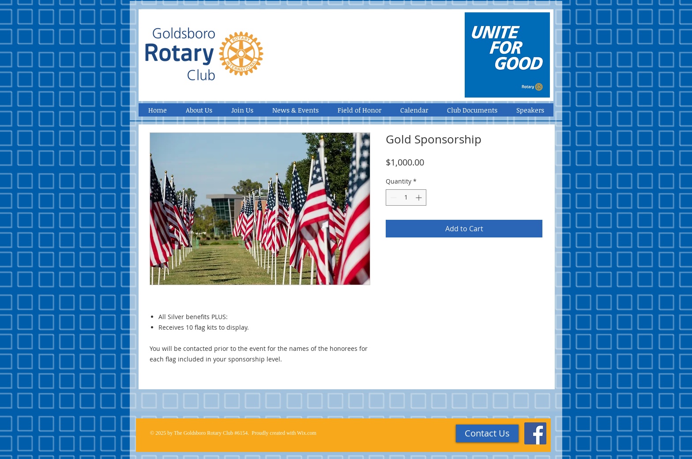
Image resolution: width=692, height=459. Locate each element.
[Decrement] (392, 197)
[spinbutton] (406, 197)
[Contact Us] (487, 433)
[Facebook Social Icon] (535, 433)
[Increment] (419, 197)
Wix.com (306, 433)
